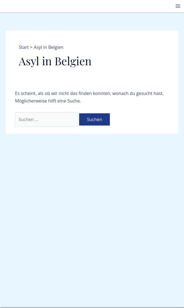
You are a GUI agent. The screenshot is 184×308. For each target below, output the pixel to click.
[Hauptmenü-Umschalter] (178, 6)
